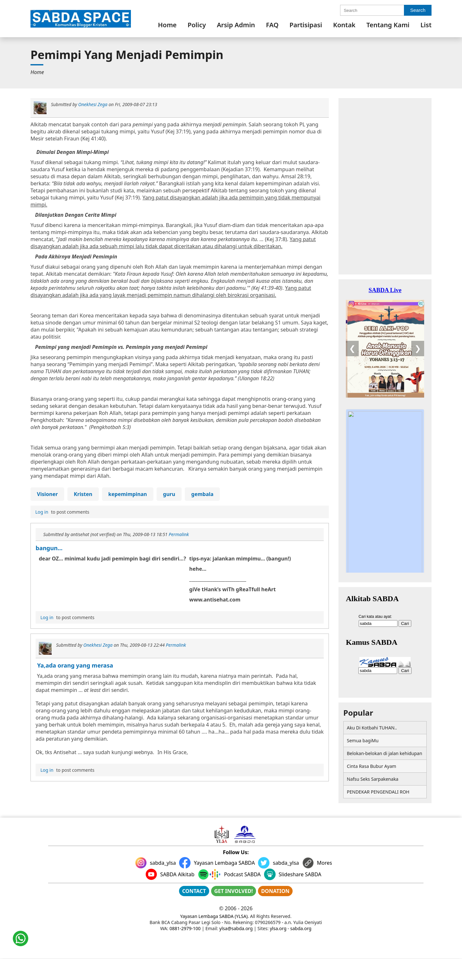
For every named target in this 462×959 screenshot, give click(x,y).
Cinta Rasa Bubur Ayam (371, 766)
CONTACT (194, 891)
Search (417, 10)
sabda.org (301, 928)
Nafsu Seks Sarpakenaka (372, 779)
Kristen (83, 494)
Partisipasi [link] (305, 25)
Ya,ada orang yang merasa (74, 665)
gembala (202, 494)
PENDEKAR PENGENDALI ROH (378, 792)
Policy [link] (197, 25)
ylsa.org (278, 928)
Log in (41, 512)
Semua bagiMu (363, 740)
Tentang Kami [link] (387, 25)
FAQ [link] (272, 25)
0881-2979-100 (185, 928)
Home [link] (167, 25)
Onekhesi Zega (92, 104)
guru (169, 494)
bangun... (49, 548)
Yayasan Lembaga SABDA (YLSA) (214, 916)
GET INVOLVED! (233, 891)
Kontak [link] (344, 25)
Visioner (47, 494)
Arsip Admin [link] (236, 25)
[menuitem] (167, 25)
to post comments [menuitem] (61, 512)
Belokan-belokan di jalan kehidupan (384, 753)
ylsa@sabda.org (236, 928)
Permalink (179, 534)
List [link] (426, 25)
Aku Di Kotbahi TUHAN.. (372, 728)
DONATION (275, 891)
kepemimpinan (127, 494)
